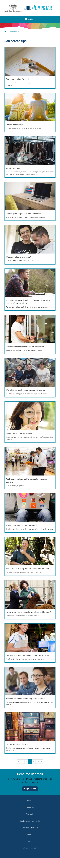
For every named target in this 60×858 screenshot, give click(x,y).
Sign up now (31, 788)
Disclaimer (30, 807)
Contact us (30, 801)
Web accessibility (30, 848)
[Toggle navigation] (30, 19)
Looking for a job (14, 31)
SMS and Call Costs (30, 828)
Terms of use (30, 835)
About (30, 841)
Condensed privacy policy (30, 821)
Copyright (30, 814)
